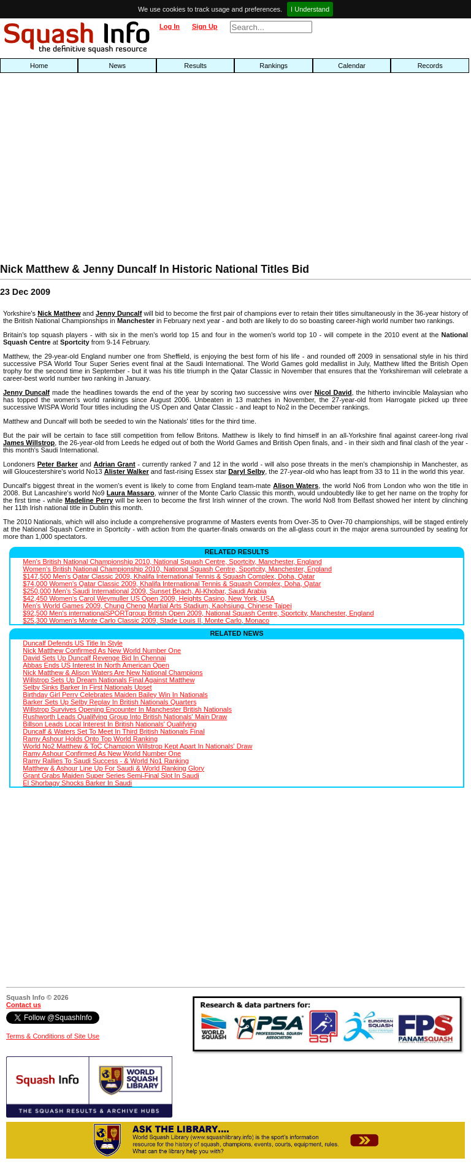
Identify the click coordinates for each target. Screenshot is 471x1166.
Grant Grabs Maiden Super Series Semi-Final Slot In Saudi (111, 775)
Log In (169, 26)
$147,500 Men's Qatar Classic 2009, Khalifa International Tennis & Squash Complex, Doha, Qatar (169, 576)
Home (39, 65)
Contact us (23, 1004)
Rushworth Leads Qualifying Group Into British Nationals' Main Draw (125, 716)
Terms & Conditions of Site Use (52, 1036)
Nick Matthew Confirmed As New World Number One (102, 650)
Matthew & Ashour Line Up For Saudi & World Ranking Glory (113, 768)
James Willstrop (29, 442)
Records (430, 65)
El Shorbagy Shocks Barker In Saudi (77, 783)
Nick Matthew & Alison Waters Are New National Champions (112, 672)
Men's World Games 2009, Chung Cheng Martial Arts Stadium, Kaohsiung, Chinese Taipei (157, 605)
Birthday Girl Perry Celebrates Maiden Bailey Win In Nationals (115, 694)
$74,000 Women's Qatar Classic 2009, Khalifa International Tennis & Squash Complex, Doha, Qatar (172, 583)
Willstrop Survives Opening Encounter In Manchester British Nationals (127, 709)
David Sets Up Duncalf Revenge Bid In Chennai (94, 657)
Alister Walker (126, 471)
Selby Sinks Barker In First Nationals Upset (87, 687)
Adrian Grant (115, 464)
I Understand (310, 9)
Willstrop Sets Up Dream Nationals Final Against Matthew (108, 680)
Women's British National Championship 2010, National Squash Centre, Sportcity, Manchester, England (177, 569)
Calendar (352, 65)
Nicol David (333, 392)
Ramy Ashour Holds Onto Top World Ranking (90, 738)
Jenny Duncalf (119, 313)
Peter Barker (57, 464)
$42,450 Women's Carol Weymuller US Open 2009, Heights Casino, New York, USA (148, 598)
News (117, 65)
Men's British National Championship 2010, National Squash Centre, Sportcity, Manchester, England (172, 561)
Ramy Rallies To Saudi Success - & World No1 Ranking (105, 760)
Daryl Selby (246, 471)
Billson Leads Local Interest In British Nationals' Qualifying (109, 724)
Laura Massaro (131, 493)
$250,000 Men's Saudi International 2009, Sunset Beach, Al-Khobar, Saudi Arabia (144, 591)
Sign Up (205, 26)
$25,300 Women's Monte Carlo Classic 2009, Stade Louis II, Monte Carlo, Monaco (146, 620)
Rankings (273, 65)
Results (195, 65)
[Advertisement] (151, 171)
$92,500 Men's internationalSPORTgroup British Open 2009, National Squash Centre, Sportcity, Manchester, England (198, 613)
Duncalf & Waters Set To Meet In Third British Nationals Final (113, 731)
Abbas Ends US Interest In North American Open (96, 665)
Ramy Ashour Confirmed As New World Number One (102, 753)
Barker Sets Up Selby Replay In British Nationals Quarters (109, 702)
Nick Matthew (58, 313)
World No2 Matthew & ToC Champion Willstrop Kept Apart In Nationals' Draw (137, 746)
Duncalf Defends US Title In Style (73, 643)
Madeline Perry (89, 500)
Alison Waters (295, 485)
